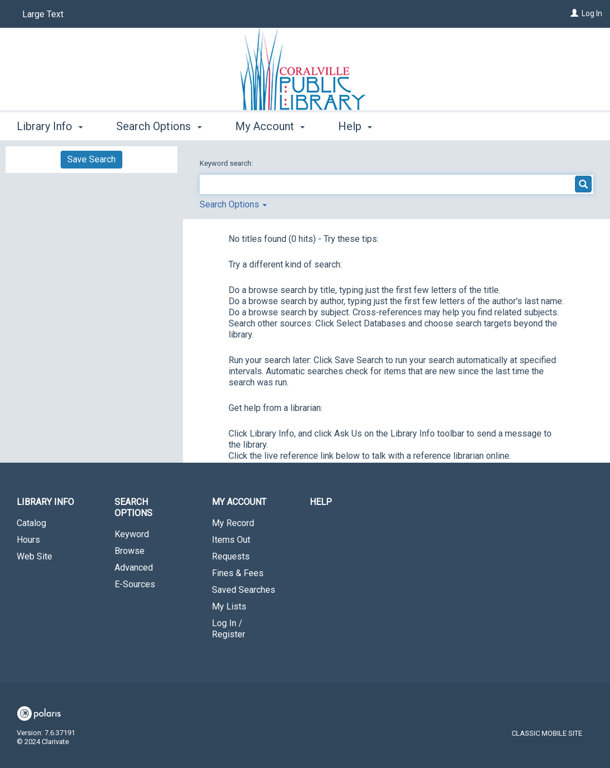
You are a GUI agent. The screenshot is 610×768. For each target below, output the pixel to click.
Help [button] (355, 126)
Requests (231, 556)
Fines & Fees (238, 573)
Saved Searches (243, 589)
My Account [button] (270, 126)
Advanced (134, 567)
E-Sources (135, 584)
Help (321, 502)
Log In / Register (228, 629)
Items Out (231, 539)
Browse (130, 551)
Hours (28, 539)
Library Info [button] (50, 126)
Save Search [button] (91, 159)
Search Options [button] (158, 126)
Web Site (34, 556)
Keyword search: (227, 163)
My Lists (229, 606)
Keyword (132, 534)
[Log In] (574, 13)
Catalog (31, 523)
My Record (233, 523)
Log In (592, 13)
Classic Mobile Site (547, 733)
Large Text (42, 14)
